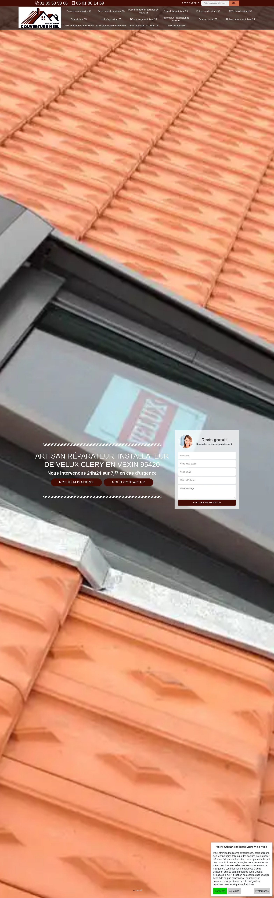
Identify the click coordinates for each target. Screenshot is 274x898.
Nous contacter (128, 482)
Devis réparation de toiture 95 (143, 25)
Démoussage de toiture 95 (143, 19)
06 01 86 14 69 (87, 3)
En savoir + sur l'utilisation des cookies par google (241, 875)
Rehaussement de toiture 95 (240, 19)
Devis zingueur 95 (176, 25)
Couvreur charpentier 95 (78, 11)
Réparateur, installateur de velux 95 (176, 19)
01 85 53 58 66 (51, 3)
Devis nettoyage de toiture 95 (111, 25)
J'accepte (220, 891)
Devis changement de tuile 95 (79, 25)
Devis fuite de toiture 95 (176, 11)
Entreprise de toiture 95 (208, 11)
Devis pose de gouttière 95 (111, 11)
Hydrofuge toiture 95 (111, 19)
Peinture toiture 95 (208, 19)
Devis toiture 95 (78, 19)
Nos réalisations (76, 482)
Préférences (262, 891)
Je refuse (234, 891)
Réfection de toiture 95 (240, 11)
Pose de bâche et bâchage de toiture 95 (143, 11)
